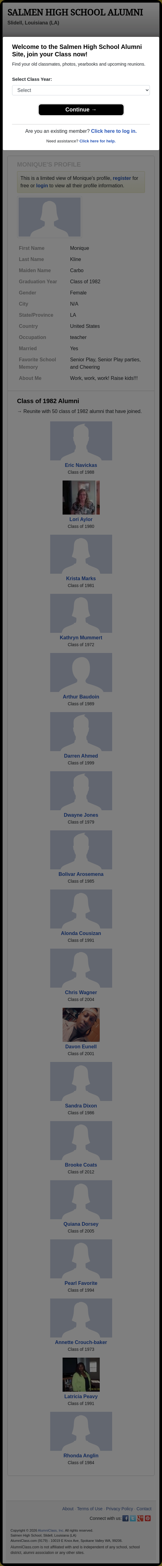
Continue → (81, 110)
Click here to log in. (114, 131)
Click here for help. (97, 141)
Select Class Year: (32, 79)
